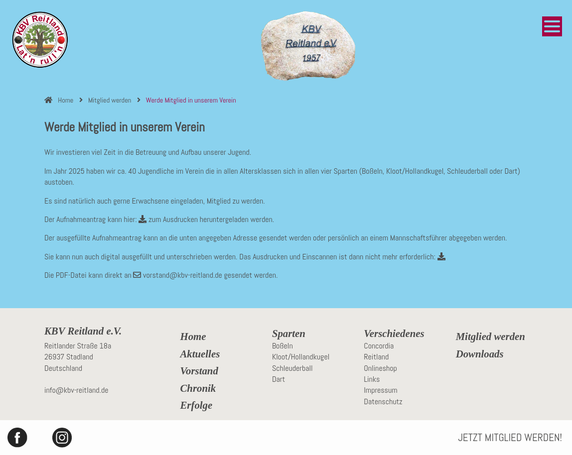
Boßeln (282, 346)
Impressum (380, 390)
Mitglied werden (490, 336)
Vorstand (199, 370)
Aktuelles (200, 353)
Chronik (198, 388)
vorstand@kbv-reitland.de (177, 275)
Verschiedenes (394, 333)
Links (372, 379)
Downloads (480, 353)
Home (193, 336)
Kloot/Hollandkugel (300, 356)
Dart (278, 379)
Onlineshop (380, 368)
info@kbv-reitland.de (76, 390)
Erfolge (196, 405)
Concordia (379, 346)
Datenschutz (383, 401)
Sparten (288, 333)
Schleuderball (292, 368)
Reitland (376, 356)
